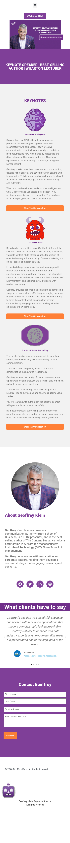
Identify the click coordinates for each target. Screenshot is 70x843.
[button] (35, 5)
